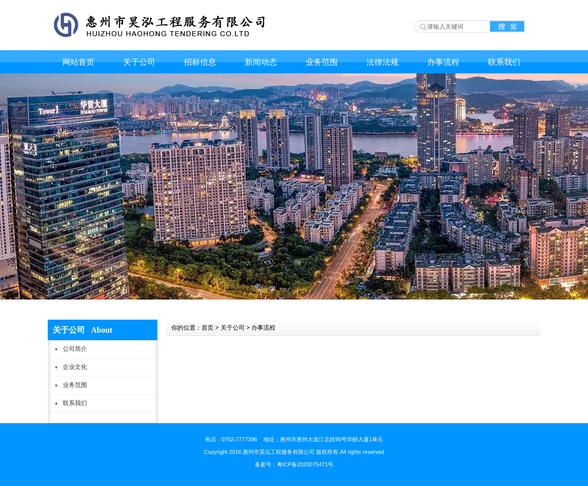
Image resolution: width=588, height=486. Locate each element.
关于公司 (139, 62)
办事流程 (443, 62)
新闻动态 (261, 62)
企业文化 (75, 366)
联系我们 (504, 62)
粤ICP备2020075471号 (305, 464)
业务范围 (322, 62)
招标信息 (200, 62)
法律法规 (382, 62)
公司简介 (75, 348)
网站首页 (78, 62)
